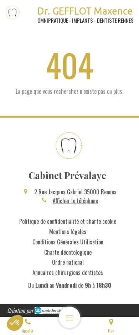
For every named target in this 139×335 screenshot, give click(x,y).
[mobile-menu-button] (69, 317)
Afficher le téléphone (75, 201)
